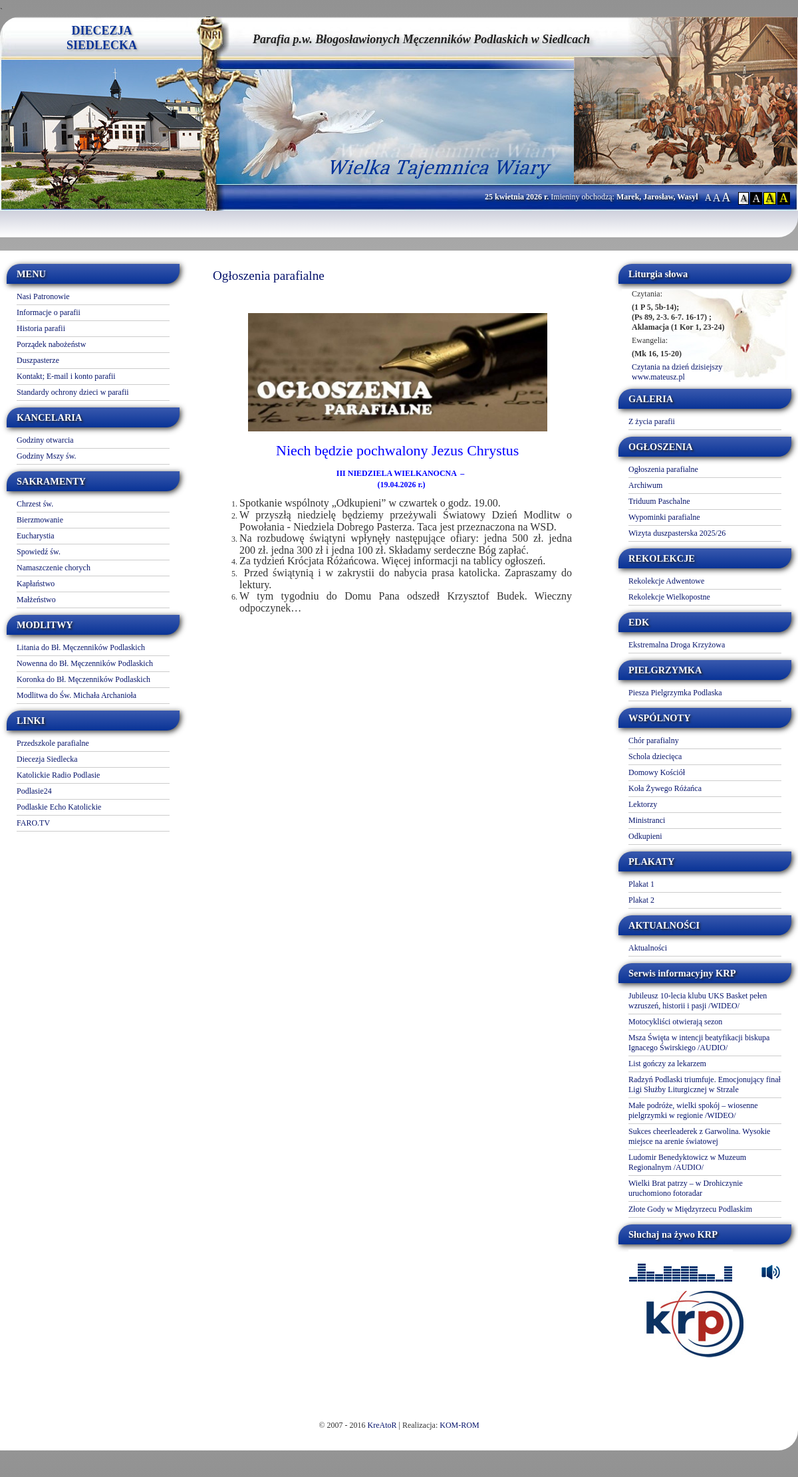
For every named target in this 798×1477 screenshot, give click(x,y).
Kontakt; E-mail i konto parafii (66, 376)
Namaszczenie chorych (53, 567)
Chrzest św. (35, 504)
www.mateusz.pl (658, 377)
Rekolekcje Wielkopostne (669, 597)
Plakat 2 (641, 900)
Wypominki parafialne (664, 517)
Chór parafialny (653, 740)
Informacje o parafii (48, 312)
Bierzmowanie (40, 519)
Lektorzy (642, 804)
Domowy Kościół (656, 772)
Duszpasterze (38, 360)
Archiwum (645, 485)
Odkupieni (645, 836)
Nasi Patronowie (43, 296)
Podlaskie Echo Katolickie (59, 807)
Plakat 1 (641, 884)
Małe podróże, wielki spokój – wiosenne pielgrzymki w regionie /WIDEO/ (693, 1110)
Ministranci (646, 820)
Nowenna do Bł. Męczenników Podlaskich (85, 663)
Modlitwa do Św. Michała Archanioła (76, 695)
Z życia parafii (651, 421)
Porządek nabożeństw (51, 344)
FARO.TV (33, 823)
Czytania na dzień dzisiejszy (677, 367)
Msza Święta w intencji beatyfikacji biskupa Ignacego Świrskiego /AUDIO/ (698, 1042)
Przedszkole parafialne (53, 743)
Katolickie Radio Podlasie (58, 775)
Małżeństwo (36, 599)
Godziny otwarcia (45, 440)
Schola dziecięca (655, 756)
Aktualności (647, 948)
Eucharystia (36, 535)
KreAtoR (382, 1425)
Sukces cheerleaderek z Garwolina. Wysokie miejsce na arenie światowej (699, 1136)
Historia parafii (41, 328)
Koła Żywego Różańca (665, 788)
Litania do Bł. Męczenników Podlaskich (81, 647)
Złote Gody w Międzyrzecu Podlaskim (690, 1209)
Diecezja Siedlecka (47, 759)
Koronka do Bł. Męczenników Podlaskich (83, 679)
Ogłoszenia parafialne (663, 469)
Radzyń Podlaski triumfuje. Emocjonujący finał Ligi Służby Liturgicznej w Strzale (704, 1084)
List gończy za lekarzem (667, 1063)
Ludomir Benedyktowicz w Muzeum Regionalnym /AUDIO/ (687, 1162)
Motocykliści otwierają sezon (675, 1021)
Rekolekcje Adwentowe (666, 581)
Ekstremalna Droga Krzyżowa (676, 644)
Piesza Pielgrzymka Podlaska (675, 692)
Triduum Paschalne (659, 501)
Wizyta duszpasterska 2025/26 (677, 533)
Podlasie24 (34, 791)
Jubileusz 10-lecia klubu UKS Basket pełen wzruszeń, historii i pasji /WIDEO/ (697, 1000)
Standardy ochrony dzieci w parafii (73, 392)
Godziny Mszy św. (46, 456)
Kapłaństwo (36, 583)
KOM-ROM (459, 1425)
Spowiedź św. (39, 551)
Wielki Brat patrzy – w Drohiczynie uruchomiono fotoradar (685, 1188)
